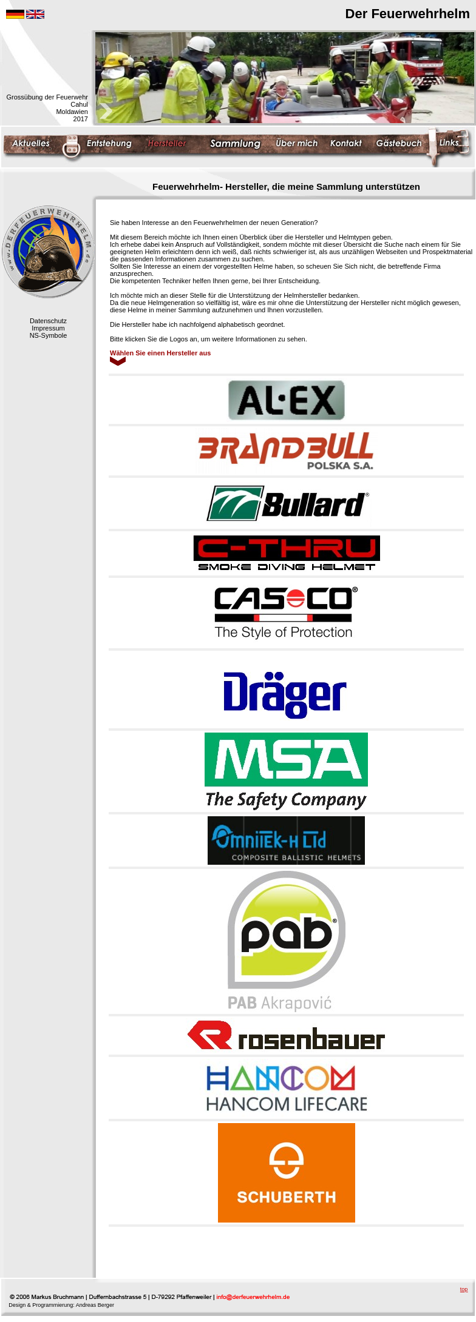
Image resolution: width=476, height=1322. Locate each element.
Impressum (48, 328)
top (464, 1289)
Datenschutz (48, 320)
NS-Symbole (48, 335)
